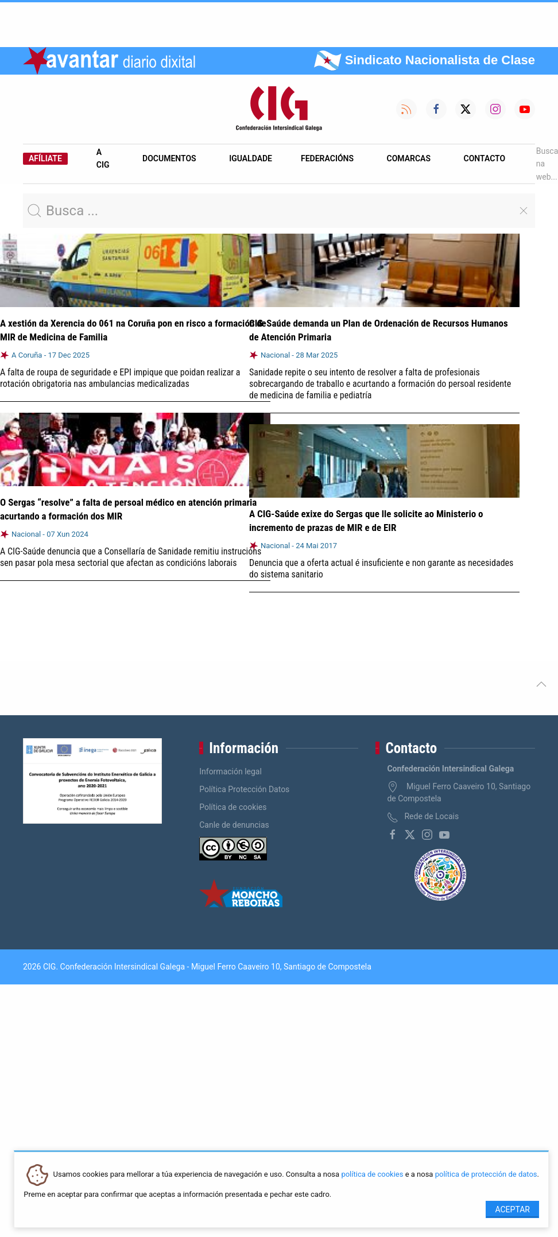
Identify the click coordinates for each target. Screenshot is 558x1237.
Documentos (169, 158)
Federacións (327, 158)
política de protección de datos (486, 1174)
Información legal (230, 771)
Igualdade (250, 158)
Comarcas (409, 158)
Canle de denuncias (234, 824)
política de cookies (372, 1174)
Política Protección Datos (244, 789)
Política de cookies (232, 807)
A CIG (103, 158)
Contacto (485, 158)
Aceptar (512, 1209)
